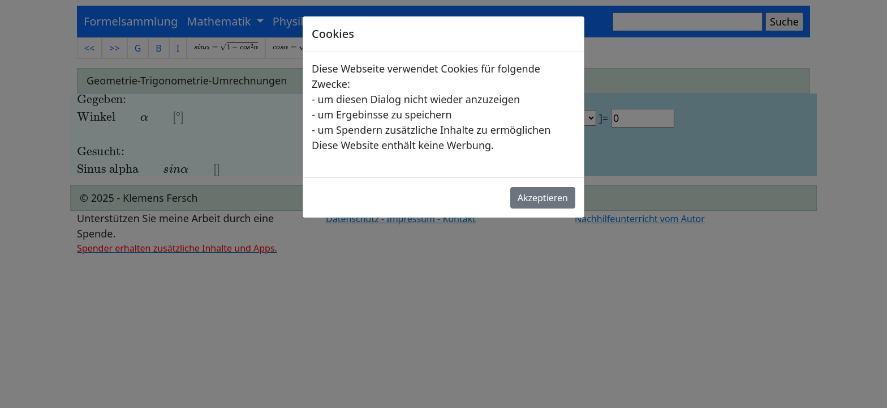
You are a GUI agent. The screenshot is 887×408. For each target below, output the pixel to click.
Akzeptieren (543, 198)
